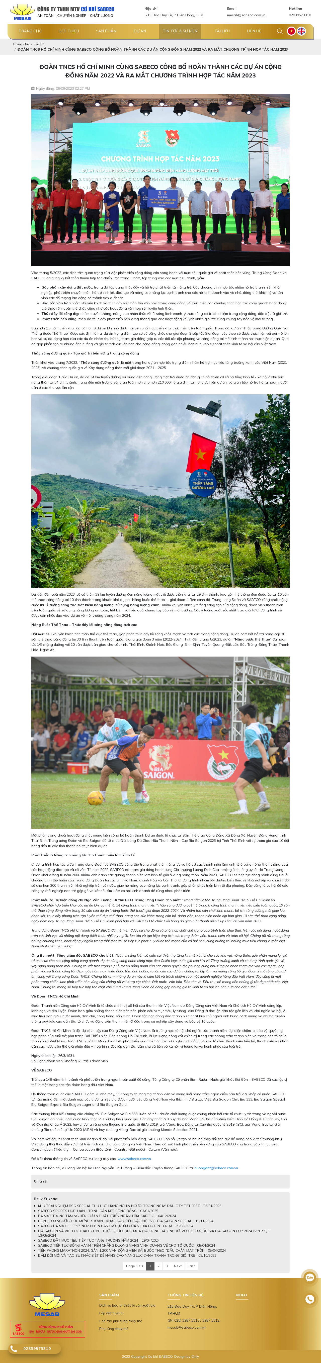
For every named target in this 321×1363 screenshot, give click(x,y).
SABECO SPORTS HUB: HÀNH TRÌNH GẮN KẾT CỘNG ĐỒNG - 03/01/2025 (98, 1211)
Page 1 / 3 (134, 1266)
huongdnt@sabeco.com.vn (216, 1168)
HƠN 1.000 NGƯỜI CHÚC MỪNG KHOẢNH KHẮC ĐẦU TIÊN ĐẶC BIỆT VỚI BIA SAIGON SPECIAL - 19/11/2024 (125, 1221)
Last (191, 1266)
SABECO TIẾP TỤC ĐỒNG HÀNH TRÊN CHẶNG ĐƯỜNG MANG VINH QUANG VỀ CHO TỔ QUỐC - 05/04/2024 (126, 1245)
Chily (195, 1356)
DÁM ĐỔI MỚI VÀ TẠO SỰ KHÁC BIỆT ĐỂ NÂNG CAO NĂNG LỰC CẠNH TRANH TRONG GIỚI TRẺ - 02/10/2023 (127, 1255)
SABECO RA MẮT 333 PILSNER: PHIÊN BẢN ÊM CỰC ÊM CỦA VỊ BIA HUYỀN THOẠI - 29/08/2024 (115, 1226)
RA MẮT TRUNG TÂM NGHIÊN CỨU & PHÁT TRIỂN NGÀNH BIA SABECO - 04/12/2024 (107, 1216)
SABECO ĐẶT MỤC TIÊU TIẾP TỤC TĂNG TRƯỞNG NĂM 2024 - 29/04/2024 (99, 1240)
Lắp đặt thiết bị (111, 1313)
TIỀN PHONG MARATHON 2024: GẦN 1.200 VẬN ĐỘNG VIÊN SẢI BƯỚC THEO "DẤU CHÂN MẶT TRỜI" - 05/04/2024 (132, 1250)
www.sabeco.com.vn (134, 1158)
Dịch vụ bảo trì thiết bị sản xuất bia (127, 1305)
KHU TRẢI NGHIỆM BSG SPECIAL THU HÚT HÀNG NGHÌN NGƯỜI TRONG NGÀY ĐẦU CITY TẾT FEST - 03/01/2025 (129, 1206)
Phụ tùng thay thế (114, 1328)
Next (178, 1266)
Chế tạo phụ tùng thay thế (120, 1321)
